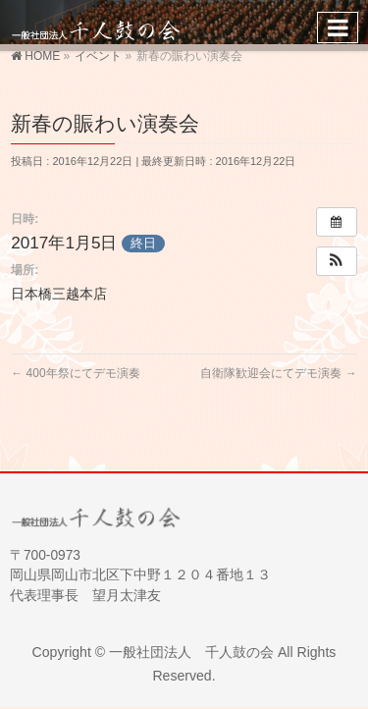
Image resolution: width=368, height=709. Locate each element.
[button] (336, 261)
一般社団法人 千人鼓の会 (191, 652)
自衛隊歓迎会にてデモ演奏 (278, 373)
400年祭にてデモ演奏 (75, 373)
